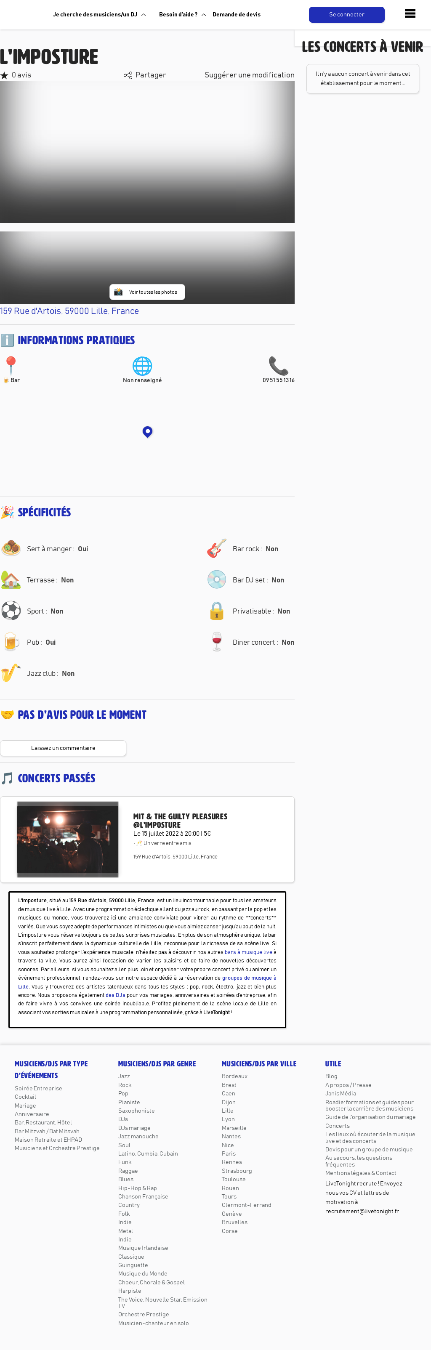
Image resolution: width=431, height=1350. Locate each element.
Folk (124, 1214)
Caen (228, 1094)
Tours (229, 1197)
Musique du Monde (143, 1274)
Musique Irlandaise (143, 1248)
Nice (228, 1145)
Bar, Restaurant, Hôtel (43, 1123)
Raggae (128, 1171)
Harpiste (129, 1291)
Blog (331, 1076)
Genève (232, 1214)
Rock (124, 1085)
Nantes (231, 1137)
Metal (125, 1231)
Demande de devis (237, 15)
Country (129, 1205)
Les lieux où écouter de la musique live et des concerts (370, 1138)
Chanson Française (143, 1197)
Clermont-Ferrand (246, 1205)
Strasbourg (237, 1171)
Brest (229, 1085)
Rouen (230, 1188)
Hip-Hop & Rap (137, 1188)
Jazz (124, 1076)
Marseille (234, 1128)
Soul (124, 1145)
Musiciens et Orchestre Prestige (57, 1148)
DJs (123, 1119)
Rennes (232, 1162)
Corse (230, 1231)
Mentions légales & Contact (360, 1173)
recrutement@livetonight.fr (362, 1211)
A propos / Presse (348, 1085)
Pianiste (129, 1103)
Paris (229, 1154)
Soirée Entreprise (38, 1089)
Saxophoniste (136, 1111)
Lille (228, 1111)
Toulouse (234, 1180)
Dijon (229, 1103)
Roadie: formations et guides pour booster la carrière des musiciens (369, 1106)
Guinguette (133, 1265)
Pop (123, 1094)
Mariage (25, 1106)
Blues (125, 1180)
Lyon (228, 1119)
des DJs (115, 995)
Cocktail (25, 1097)
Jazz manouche (138, 1137)
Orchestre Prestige (143, 1315)
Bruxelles (234, 1222)
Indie (125, 1222)
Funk (124, 1162)
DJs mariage (134, 1128)
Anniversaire (32, 1114)
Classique (131, 1257)
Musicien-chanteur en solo (153, 1323)
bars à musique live (248, 952)
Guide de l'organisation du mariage (370, 1117)
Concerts (337, 1126)
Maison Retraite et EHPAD (48, 1140)
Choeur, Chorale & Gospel (151, 1283)
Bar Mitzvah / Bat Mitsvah (47, 1132)
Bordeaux (234, 1076)
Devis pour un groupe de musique (369, 1150)
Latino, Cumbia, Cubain (148, 1154)
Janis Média (340, 1094)
